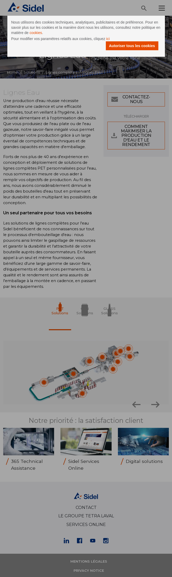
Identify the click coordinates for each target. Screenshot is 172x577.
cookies (36, 33)
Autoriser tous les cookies (132, 46)
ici (108, 39)
